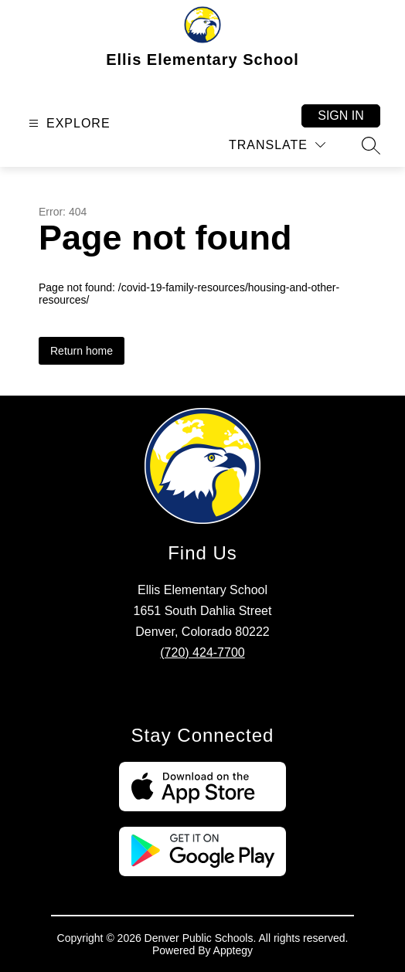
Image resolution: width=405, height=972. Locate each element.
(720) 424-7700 (202, 652)
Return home (81, 351)
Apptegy (233, 950)
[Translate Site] (277, 145)
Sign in (341, 115)
